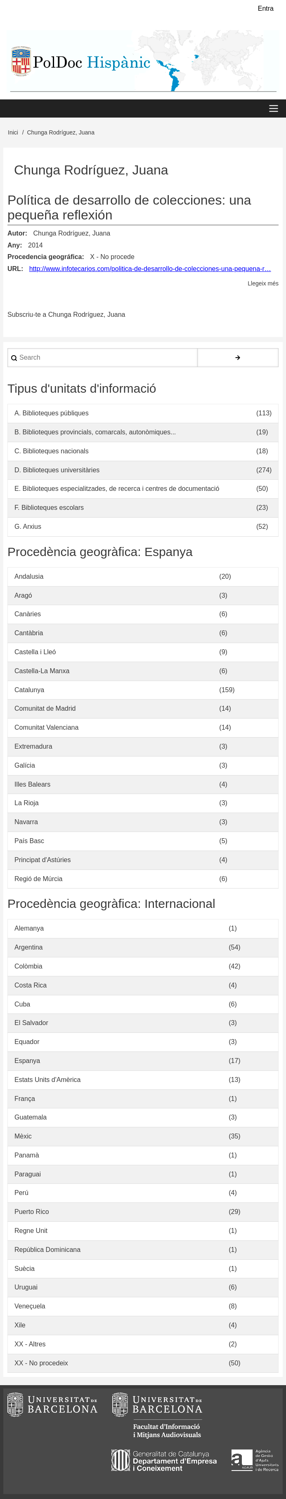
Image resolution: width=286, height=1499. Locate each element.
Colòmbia (28, 966)
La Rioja (26, 802)
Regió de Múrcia (38, 878)
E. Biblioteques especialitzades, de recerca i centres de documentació (116, 488)
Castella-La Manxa (41, 670)
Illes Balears (32, 784)
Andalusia (28, 576)
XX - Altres (30, 1344)
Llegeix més (263, 283)
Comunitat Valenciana (46, 727)
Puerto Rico (31, 1211)
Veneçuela (29, 1306)
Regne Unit (30, 1230)
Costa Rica (30, 985)
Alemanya (29, 928)
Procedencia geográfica (44, 256)
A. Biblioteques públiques (51, 413)
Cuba (22, 1004)
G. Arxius (27, 526)
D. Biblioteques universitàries (56, 470)
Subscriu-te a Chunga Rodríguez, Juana (66, 314)
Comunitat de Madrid (45, 708)
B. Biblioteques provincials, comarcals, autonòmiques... (95, 432)
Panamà (26, 1155)
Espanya (27, 1060)
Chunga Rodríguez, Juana (71, 233)
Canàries (27, 614)
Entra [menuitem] (266, 8)
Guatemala (30, 1117)
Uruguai (26, 1287)
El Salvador (31, 1022)
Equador (27, 1041)
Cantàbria (28, 632)
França (24, 1098)
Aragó (23, 595)
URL (14, 268)
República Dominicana (47, 1249)
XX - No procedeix (41, 1363)
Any (13, 245)
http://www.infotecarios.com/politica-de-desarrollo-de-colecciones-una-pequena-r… (150, 268)
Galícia (24, 765)
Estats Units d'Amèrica (47, 1079)
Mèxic (23, 1136)
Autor (16, 233)
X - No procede (112, 256)
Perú (21, 1192)
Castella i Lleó (35, 651)
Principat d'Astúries (42, 859)
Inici (13, 132)
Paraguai (27, 1174)
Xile (20, 1325)
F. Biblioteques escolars (49, 507)
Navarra (26, 821)
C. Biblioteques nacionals (51, 451)
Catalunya (29, 689)
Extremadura (33, 746)
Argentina (28, 947)
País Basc (29, 840)
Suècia (24, 1268)
